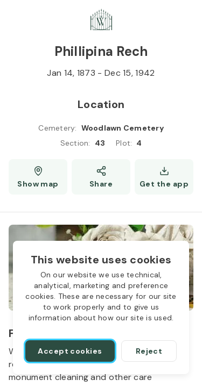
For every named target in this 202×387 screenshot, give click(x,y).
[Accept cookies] (70, 351)
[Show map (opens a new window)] (38, 177)
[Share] (101, 177)
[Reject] (149, 351)
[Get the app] (164, 177)
